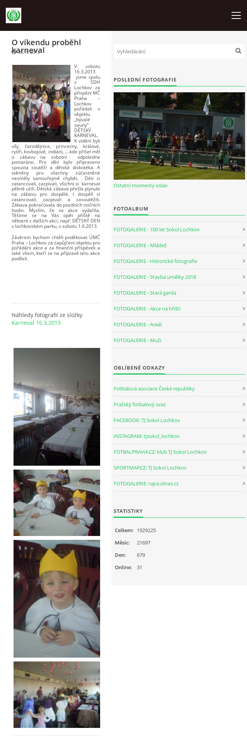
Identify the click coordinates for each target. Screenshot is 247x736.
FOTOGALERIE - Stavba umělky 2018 (155, 276)
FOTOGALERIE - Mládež (140, 245)
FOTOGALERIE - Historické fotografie (155, 261)
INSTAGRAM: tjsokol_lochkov (147, 435)
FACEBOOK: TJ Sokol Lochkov (147, 420)
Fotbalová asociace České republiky (154, 388)
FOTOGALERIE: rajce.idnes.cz (146, 483)
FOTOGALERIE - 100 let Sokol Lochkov (157, 229)
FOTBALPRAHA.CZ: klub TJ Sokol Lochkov (160, 451)
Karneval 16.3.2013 (36, 322)
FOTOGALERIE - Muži (137, 340)
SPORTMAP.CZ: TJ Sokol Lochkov (150, 467)
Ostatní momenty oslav (141, 185)
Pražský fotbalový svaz (140, 404)
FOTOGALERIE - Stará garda (145, 292)
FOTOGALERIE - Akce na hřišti (147, 308)
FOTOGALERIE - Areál (138, 324)
